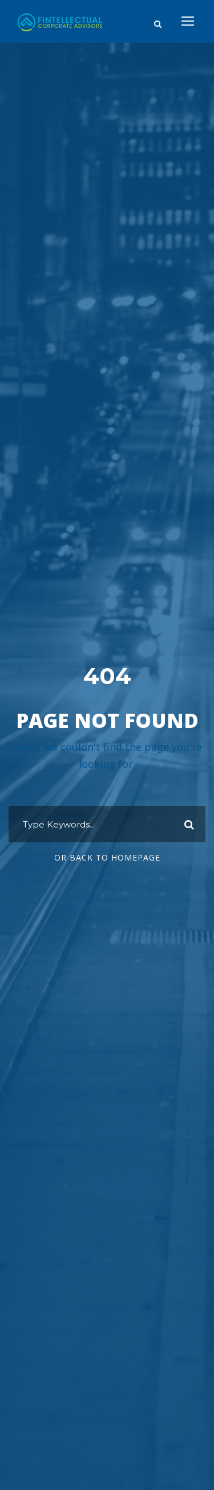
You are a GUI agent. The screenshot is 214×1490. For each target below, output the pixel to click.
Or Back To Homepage (107, 857)
